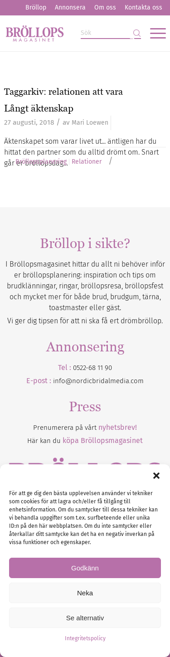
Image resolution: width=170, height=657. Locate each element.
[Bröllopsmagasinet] (68, 33)
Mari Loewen (90, 123)
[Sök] (111, 33)
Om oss (105, 7)
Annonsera (70, 7)
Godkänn (85, 568)
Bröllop (35, 7)
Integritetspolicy (85, 638)
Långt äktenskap (38, 108)
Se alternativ (85, 618)
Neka (85, 593)
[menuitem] (36, 7)
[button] (156, 475)
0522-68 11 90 (92, 368)
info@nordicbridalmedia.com (98, 381)
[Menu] (153, 33)
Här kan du (85, 441)
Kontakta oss (143, 7)
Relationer (87, 162)
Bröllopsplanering (41, 162)
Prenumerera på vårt (85, 427)
